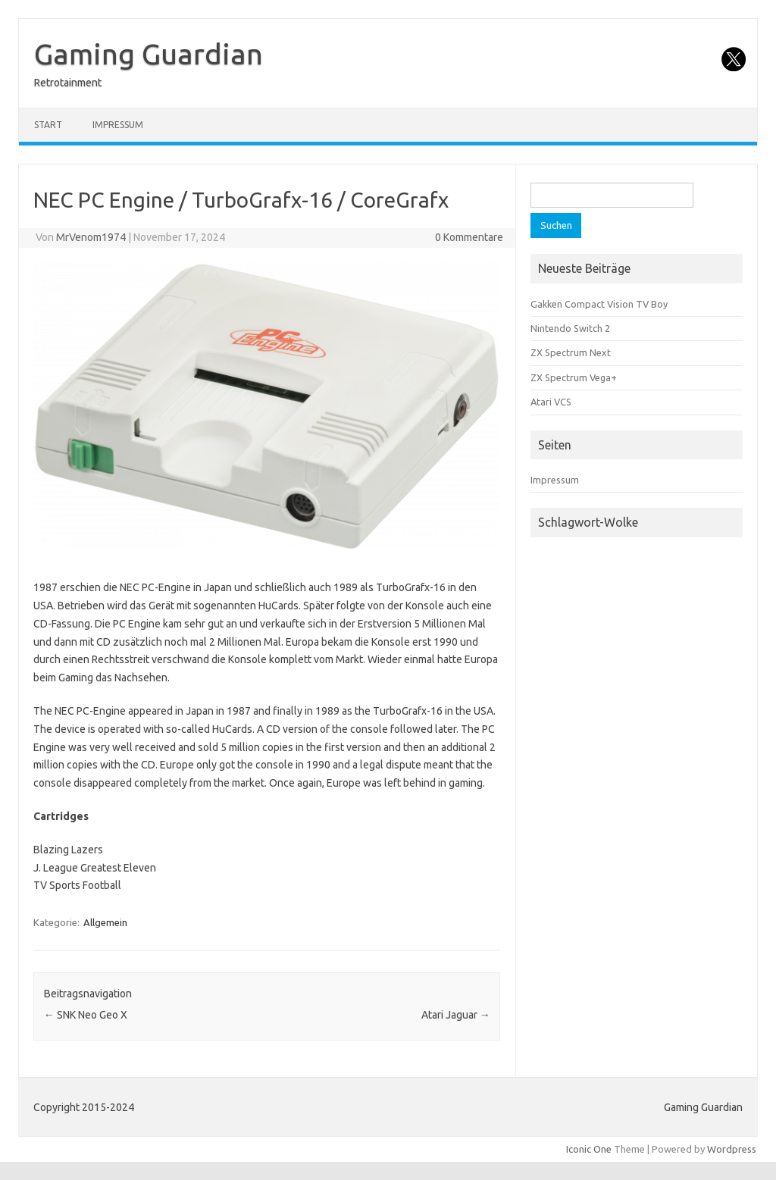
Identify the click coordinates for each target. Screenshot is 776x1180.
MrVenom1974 (91, 237)
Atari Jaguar (455, 1015)
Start (48, 125)
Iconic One (589, 1149)
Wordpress (731, 1149)
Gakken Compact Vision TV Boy (599, 304)
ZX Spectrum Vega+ (573, 377)
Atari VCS (550, 401)
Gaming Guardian (148, 54)
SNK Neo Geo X (85, 1015)
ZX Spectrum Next (570, 352)
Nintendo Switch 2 (570, 328)
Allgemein (105, 922)
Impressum (117, 125)
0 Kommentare (469, 237)
